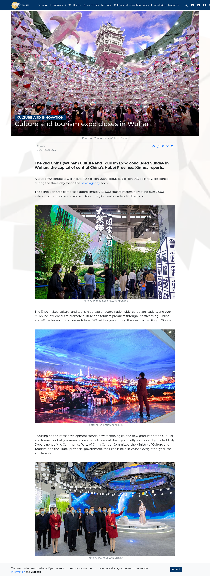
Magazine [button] (173, 4)
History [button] (77, 4)
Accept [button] (176, 569)
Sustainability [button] (91, 4)
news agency (90, 183)
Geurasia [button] (43, 4)
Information (18, 571)
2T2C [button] (68, 4)
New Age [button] (106, 4)
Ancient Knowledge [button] (154, 4)
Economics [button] (56, 4)
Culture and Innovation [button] (127, 4)
